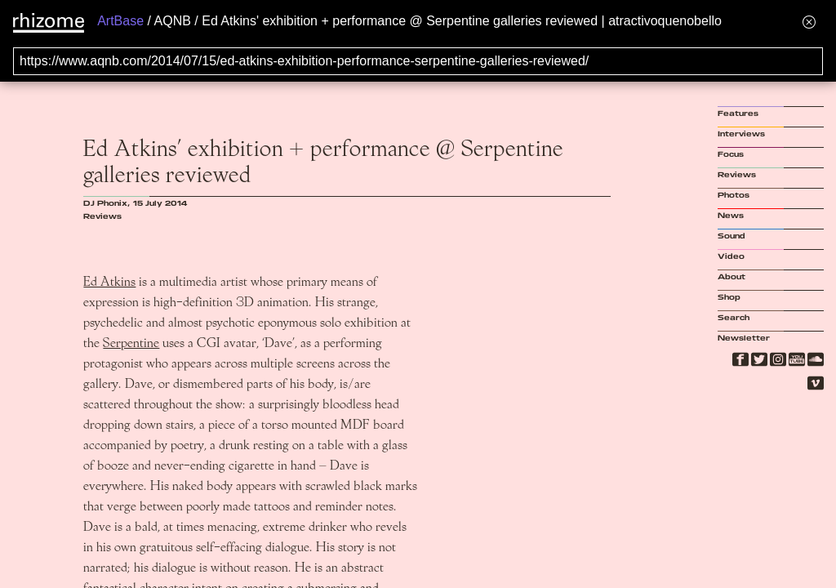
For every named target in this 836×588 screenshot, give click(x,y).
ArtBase (120, 21)
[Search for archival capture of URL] (418, 61)
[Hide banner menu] (809, 21)
